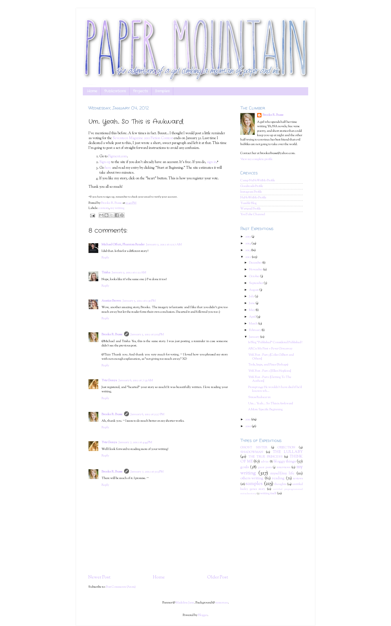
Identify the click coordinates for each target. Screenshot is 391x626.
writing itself (268, 493)
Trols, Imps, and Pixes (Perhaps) (268, 364)
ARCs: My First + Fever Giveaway (270, 348)
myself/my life (282, 473)
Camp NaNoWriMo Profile (257, 180)
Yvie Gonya (109, 380)
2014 (248, 243)
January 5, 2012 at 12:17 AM (164, 244)
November (256, 269)
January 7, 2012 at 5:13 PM (147, 472)
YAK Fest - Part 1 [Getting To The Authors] (269, 379)
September (256, 283)
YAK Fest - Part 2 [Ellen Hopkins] (269, 371)
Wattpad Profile (250, 208)
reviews (298, 478)
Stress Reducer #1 (259, 397)
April (252, 317)
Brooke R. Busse (112, 334)
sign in (211, 162)
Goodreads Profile (251, 186)
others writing (251, 478)
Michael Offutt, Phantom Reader (123, 244)
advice (265, 462)
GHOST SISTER (253, 447)
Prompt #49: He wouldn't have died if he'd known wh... (275, 389)
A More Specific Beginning (265, 409)
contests (103, 208)
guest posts (265, 467)
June (252, 303)
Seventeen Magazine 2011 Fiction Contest (143, 138)
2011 (248, 419)
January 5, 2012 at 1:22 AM (129, 272)
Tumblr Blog (248, 203)
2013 (248, 250)
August (254, 290)
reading (278, 478)
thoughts (280, 484)
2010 (248, 426)
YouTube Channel (252, 214)
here (108, 167)
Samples (162, 91)
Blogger (202, 615)
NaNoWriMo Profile (253, 197)
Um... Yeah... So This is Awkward (270, 403)
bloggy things (285, 461)
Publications (115, 91)
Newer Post (99, 577)
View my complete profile (256, 159)
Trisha (106, 272)
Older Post (217, 577)
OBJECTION (286, 447)
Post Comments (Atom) (121, 587)
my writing (117, 208)
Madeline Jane (185, 602)
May (252, 310)
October (254, 276)
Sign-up (105, 162)
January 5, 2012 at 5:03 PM (147, 334)
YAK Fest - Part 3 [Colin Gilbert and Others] (271, 357)
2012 (248, 257)
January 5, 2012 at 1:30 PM (139, 301)
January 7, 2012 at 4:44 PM (135, 442)
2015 (248, 236)
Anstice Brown (111, 301)
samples (254, 483)
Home (92, 91)
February (255, 330)
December (255, 263)
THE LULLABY (288, 452)
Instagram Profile (251, 192)
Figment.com (117, 156)
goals (244, 467)
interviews (283, 467)
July (252, 296)
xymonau (221, 602)
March (253, 323)
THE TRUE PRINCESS (265, 457)
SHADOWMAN (251, 452)
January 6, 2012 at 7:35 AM (136, 380)
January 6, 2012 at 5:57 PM (147, 414)
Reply (105, 257)
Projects (140, 91)
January (254, 337)
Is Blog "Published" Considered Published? (275, 342)
